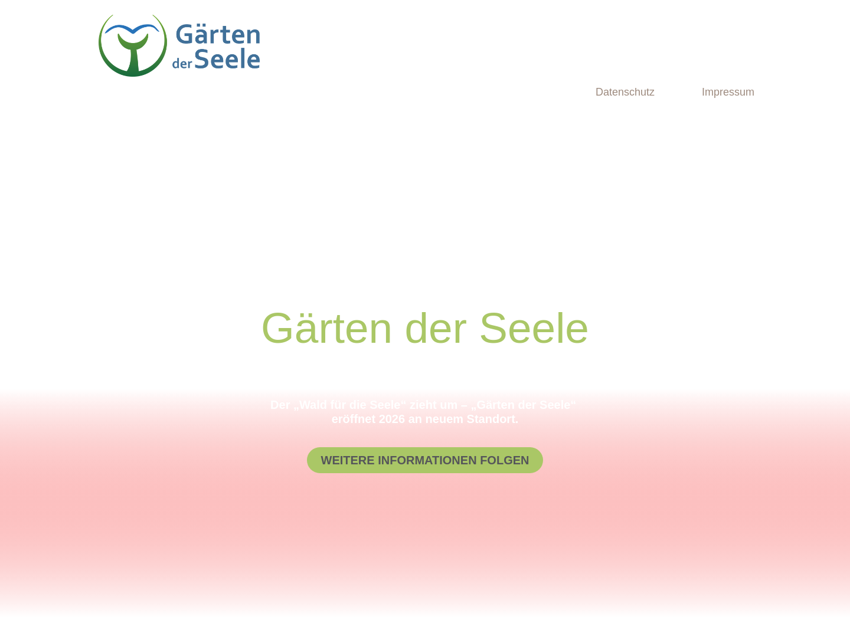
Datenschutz (625, 92)
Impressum (728, 92)
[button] (425, 460)
